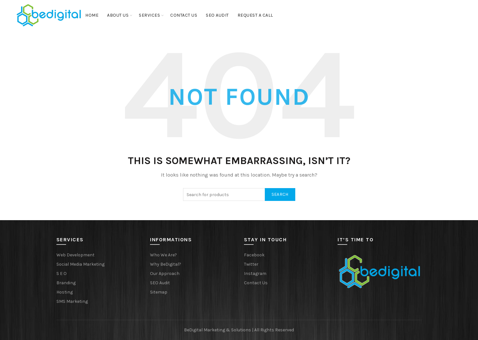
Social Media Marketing (80, 264)
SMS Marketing (72, 301)
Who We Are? (163, 255)
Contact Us (183, 15)
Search (280, 194)
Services (149, 15)
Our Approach (165, 273)
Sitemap (158, 292)
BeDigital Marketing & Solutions (218, 330)
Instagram (255, 273)
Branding (66, 283)
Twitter (251, 264)
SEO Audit (217, 15)
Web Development (75, 255)
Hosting (64, 292)
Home (91, 15)
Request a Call (255, 15)
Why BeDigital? (165, 264)
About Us (118, 15)
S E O (61, 273)
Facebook (254, 255)
